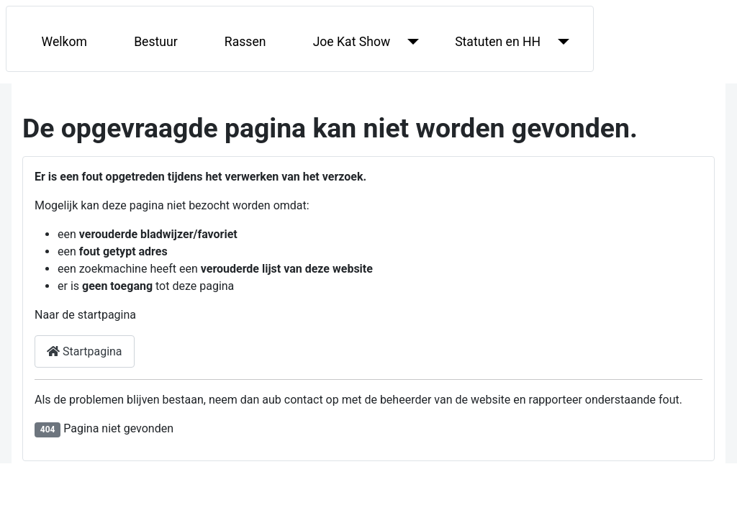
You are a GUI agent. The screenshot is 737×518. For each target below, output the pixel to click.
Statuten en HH (498, 42)
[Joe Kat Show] (410, 41)
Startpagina (84, 351)
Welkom (64, 42)
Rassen (245, 42)
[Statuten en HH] (560, 41)
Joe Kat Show (352, 42)
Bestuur (156, 42)
